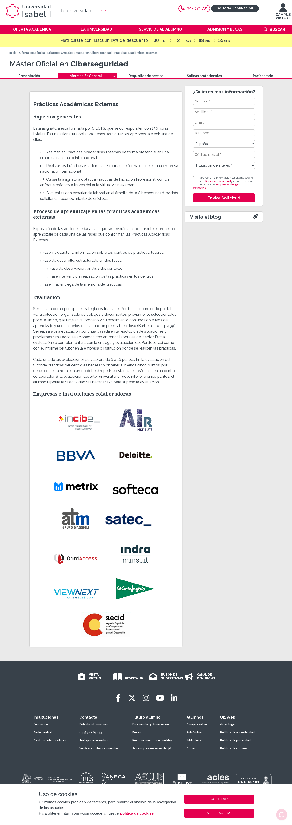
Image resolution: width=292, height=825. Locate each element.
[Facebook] (117, 698)
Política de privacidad (235, 740)
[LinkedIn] (174, 698)
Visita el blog (205, 217)
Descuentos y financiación (150, 724)
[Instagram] (146, 698)
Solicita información (235, 8)
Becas (136, 732)
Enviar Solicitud (223, 197)
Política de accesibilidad (237, 732)
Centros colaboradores (50, 740)
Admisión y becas (224, 29)
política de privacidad (216, 181)
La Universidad (96, 29)
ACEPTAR (219, 799)
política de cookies (137, 813)
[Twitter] (132, 698)
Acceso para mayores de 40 (151, 748)
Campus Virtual (197, 724)
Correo (191, 748)
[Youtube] (160, 698)
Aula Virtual (195, 732)
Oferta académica (32, 29)
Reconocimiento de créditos (152, 740)
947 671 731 (194, 8)
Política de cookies (233, 748)
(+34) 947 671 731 (91, 732)
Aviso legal (228, 724)
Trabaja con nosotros (94, 740)
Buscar (277, 29)
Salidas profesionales (204, 76)
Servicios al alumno (160, 29)
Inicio (13, 52)
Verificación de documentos (98, 748)
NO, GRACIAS (219, 813)
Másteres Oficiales (60, 52)
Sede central (43, 732)
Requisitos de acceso (146, 76)
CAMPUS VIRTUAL (283, 13)
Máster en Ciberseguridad (94, 52)
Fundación (41, 724)
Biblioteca (194, 740)
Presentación (29, 76)
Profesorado (263, 76)
